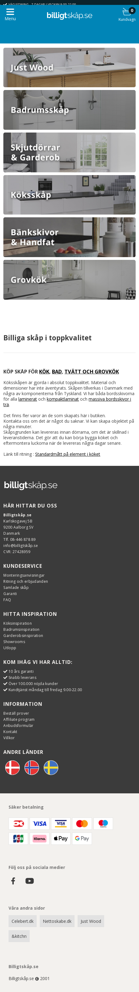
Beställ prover (16, 713)
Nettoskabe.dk (57, 921)
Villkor (9, 737)
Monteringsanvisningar (24, 575)
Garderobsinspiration (23, 635)
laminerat (27, 399)
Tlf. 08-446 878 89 (19, 539)
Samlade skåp (16, 587)
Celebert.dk (23, 921)
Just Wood (91, 921)
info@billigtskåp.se (20, 545)
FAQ (7, 599)
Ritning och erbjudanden (25, 581)
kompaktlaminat (63, 399)
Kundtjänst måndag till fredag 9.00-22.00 (45, 689)
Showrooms (14, 641)
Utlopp (9, 647)
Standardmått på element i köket (67, 454)
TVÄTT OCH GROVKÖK (91, 371)
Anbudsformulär (18, 725)
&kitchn (19, 936)
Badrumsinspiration (21, 629)
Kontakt (10, 731)
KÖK (44, 371)
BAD (57, 371)
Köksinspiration (17, 623)
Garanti (10, 593)
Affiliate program (19, 719)
